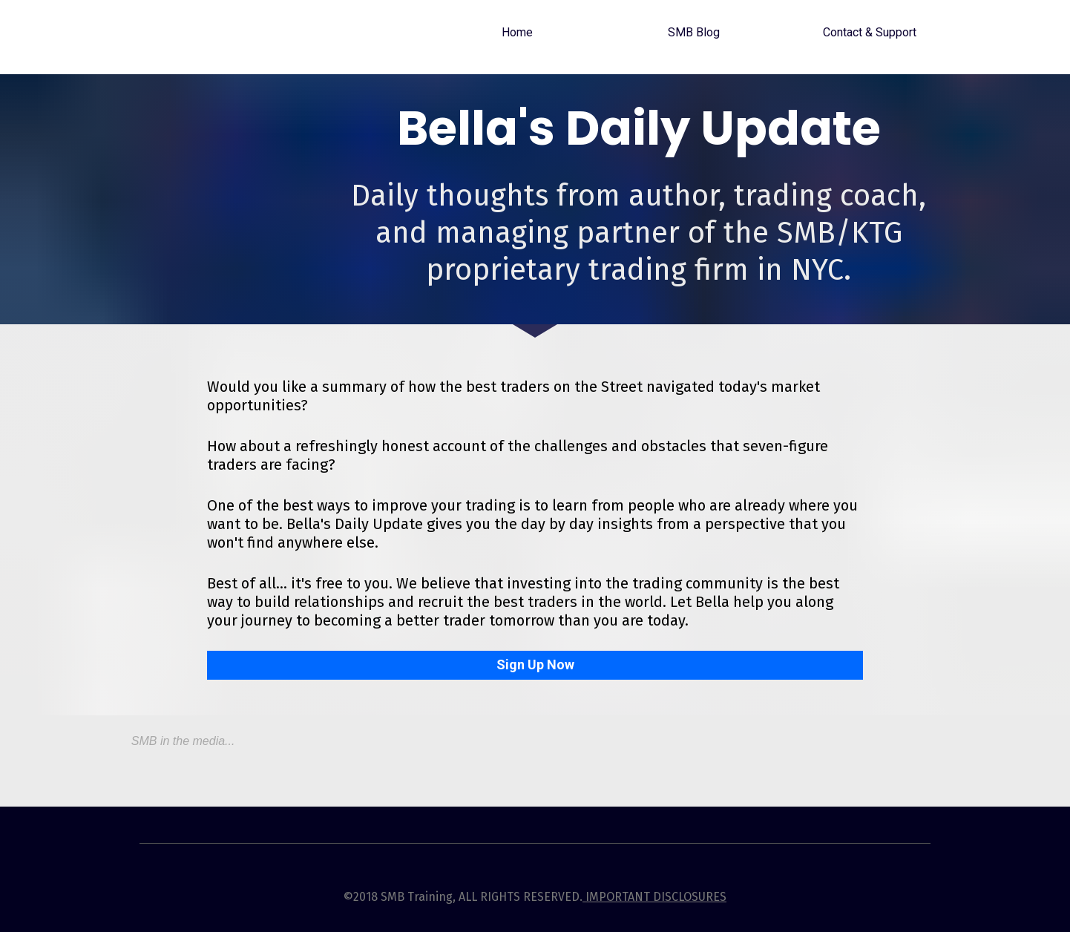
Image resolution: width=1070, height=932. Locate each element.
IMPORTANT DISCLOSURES (654, 897)
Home (517, 32)
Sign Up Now (535, 664)
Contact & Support (869, 32)
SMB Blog (694, 32)
